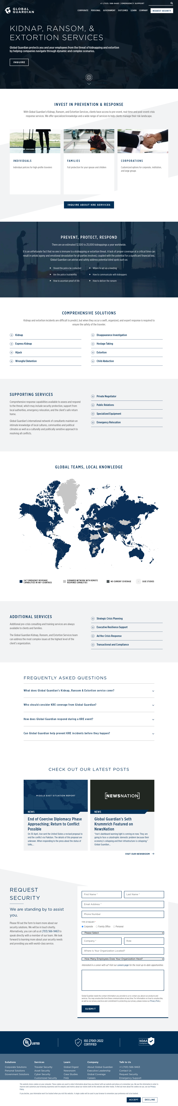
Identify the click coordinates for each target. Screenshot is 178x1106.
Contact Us (125, 1070)
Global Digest (71, 1067)
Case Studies (71, 1074)
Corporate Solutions (16, 1067)
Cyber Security (42, 1074)
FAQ (66, 1078)
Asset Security (42, 1070)
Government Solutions (17, 1074)
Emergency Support (132, 3)
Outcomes (123, 10)
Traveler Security (43, 1067)
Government (109, 10)
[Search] (161, 3)
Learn (134, 10)
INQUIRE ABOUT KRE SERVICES (89, 204)
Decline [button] (149, 1100)
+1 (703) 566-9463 (109, 3)
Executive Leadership (99, 1070)
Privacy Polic (155, 1001)
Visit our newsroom (139, 854)
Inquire (19, 62)
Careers (91, 1078)
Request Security (162, 11)
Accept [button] (133, 1100)
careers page (123, 965)
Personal (96, 10)
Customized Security (45, 1078)
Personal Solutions (15, 1070)
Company (143, 10)
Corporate (83, 10)
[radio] (87, 926)
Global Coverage (96, 1074)
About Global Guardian (100, 1067)
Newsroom (70, 1070)
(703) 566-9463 (50, 931)
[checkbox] (123, 926)
